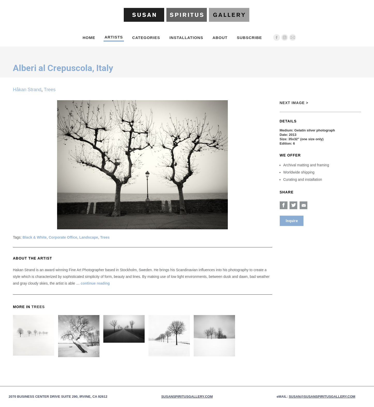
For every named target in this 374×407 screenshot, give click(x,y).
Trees (50, 89)
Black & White (34, 237)
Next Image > (294, 103)
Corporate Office (63, 237)
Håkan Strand (27, 89)
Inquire (292, 221)
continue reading (95, 283)
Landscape (88, 237)
